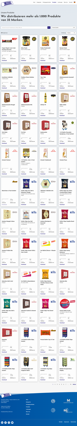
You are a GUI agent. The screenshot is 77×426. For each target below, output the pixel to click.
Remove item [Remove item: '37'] (73, 27)
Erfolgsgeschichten (47, 2)
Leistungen (60, 2)
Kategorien (39, 2)
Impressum (66, 421)
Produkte (54, 2)
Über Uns (66, 2)
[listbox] (71, 33)
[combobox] (63, 27)
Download (4, 60)
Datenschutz (73, 421)
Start (34, 2)
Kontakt (70, 2)
